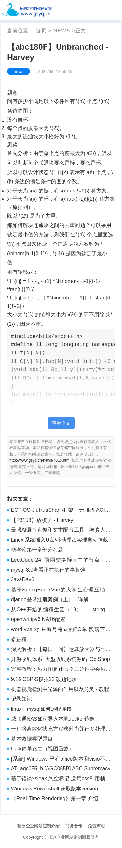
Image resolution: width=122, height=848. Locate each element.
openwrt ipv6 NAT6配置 (38, 619)
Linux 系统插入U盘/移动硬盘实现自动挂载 (59, 540)
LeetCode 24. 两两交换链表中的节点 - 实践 (61, 560)
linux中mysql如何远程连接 (41, 709)
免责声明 (96, 825)
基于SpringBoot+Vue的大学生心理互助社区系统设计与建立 (61, 590)
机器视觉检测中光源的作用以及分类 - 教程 (60, 689)
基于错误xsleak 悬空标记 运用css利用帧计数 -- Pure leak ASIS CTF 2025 (61, 779)
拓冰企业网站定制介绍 (38, 825)
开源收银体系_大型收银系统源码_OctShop (60, 659)
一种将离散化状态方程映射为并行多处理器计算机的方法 (61, 729)
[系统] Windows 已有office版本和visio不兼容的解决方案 (61, 759)
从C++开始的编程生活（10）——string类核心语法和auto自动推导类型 (61, 610)
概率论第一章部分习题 (37, 549)
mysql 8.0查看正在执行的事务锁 (48, 570)
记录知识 (21, 699)
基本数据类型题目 (32, 739)
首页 (41, 30)
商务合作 (73, 825)
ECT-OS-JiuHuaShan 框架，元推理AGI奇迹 (61, 510)
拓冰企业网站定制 (65, 837)
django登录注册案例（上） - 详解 (49, 599)
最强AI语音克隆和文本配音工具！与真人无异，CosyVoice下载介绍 (61, 530)
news (62, 30)
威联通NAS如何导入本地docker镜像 (53, 719)
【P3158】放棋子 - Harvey (42, 520)
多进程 (19, 639)
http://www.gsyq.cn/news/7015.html (39, 460)
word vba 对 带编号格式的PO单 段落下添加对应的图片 (61, 630)
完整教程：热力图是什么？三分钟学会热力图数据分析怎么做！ (61, 669)
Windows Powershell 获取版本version (54, 788)
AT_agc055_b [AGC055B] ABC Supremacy (61, 768)
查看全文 (61, 423)
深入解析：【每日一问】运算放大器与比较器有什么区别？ (61, 650)
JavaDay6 (22, 579)
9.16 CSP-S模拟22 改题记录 (44, 679)
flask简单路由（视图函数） (42, 748)
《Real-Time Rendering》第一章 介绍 (54, 798)
